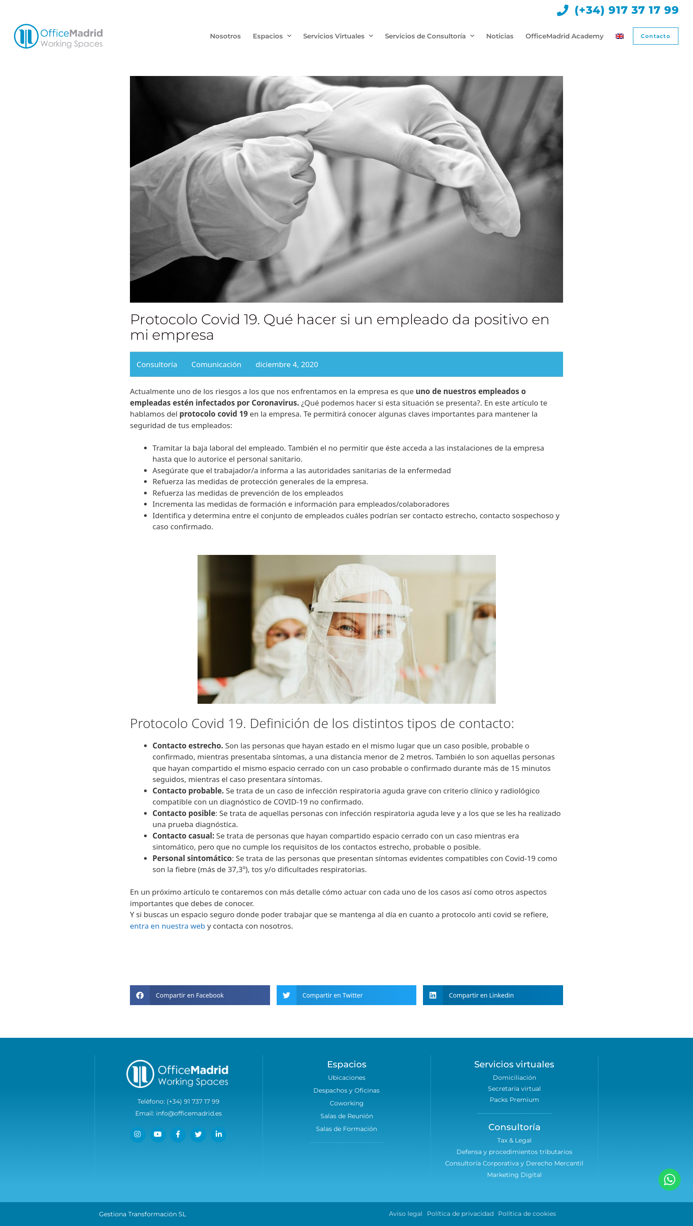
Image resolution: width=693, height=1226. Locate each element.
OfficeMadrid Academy (563, 36)
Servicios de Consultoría (428, 36)
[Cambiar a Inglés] (618, 36)
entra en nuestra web (167, 926)
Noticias (498, 36)
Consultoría (157, 364)
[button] (200, 995)
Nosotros (224, 36)
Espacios (270, 36)
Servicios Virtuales (337, 36)
